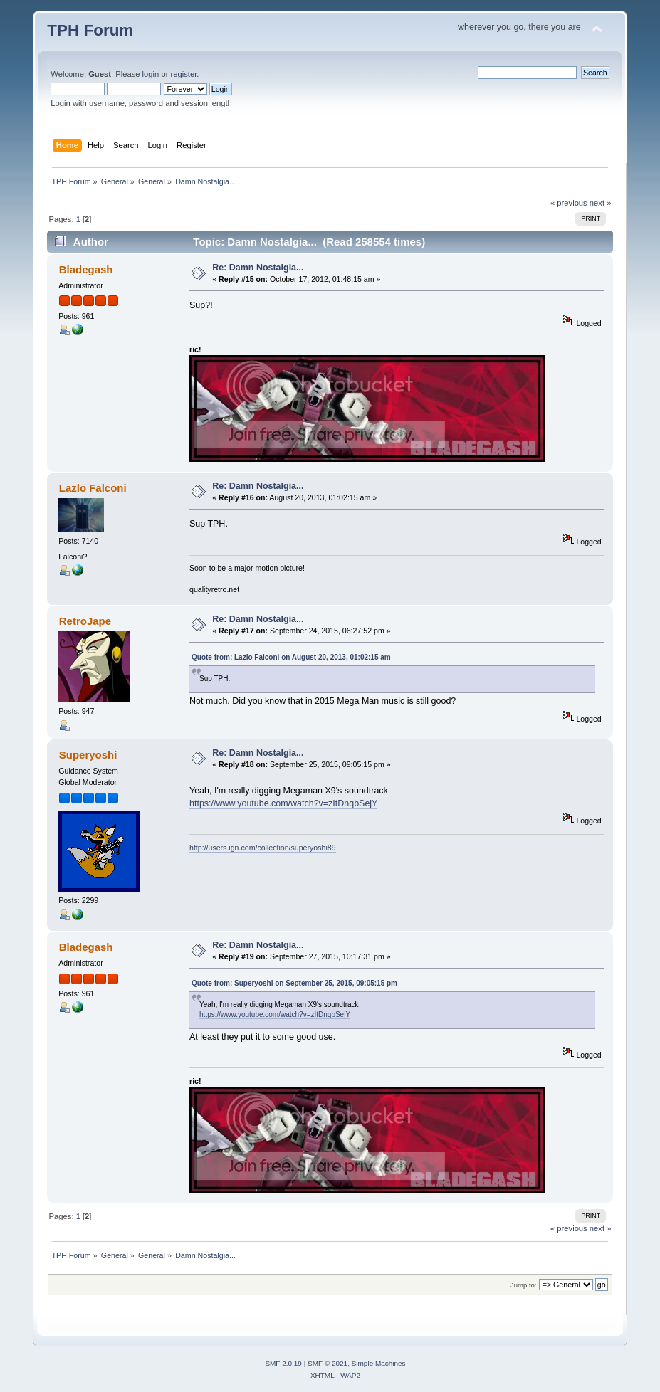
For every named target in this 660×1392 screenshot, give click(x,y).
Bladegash (86, 269)
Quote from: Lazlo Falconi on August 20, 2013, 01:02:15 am (291, 657)
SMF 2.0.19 (283, 1363)
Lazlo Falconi (93, 488)
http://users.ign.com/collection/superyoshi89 (262, 847)
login (150, 74)
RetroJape (85, 621)
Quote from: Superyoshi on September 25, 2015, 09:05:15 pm (294, 983)
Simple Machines (379, 1363)
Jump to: (523, 1285)
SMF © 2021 (327, 1363)
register (184, 74)
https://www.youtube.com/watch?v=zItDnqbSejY (283, 803)
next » (601, 203)
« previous (568, 203)
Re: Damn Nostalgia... (257, 268)
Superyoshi (88, 755)
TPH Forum (90, 30)
